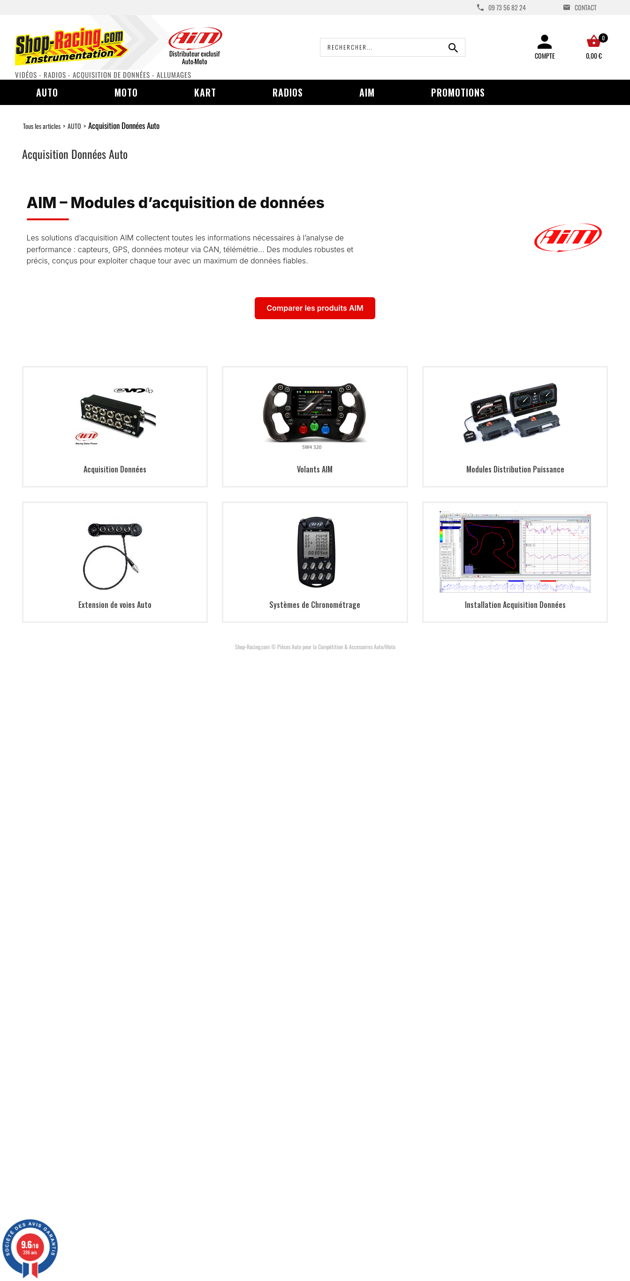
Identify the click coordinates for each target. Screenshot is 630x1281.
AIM (367, 92)
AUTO (74, 126)
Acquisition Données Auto (123, 125)
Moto (126, 92)
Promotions (458, 92)
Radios (288, 92)
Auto (47, 92)
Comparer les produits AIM (314, 308)
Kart (205, 92)
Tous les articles (42, 126)
